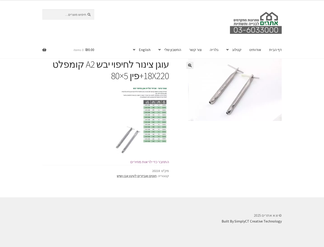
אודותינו (255, 49)
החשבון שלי (172, 49)
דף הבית (275, 49)
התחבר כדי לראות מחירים (149, 162)
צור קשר (195, 49)
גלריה (214, 49)
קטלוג (236, 49)
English (145, 49)
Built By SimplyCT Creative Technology (252, 221)
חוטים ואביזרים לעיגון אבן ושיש (137, 176)
